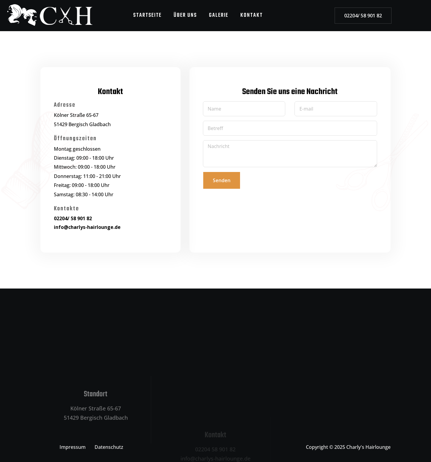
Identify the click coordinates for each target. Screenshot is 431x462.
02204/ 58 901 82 (363, 15)
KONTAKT (251, 15)
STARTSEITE (147, 15)
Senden (221, 180)
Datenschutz (109, 447)
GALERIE (218, 15)
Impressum (73, 447)
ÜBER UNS (185, 15)
